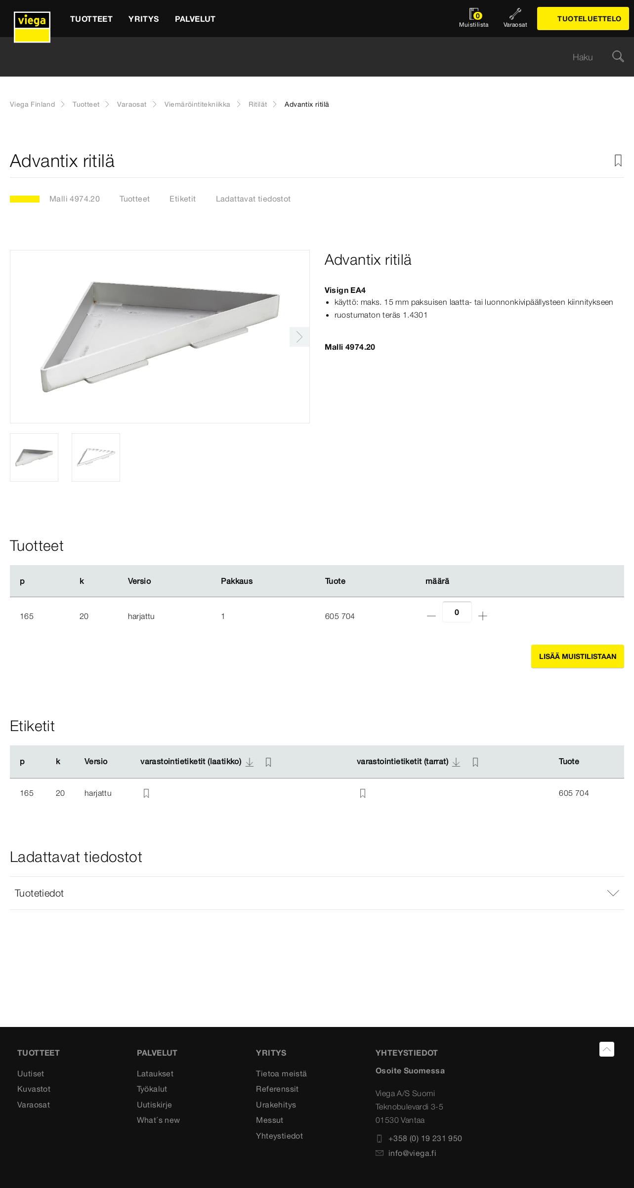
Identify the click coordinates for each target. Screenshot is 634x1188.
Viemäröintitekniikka (198, 104)
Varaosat (131, 104)
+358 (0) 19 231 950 (419, 1138)
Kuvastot (33, 1089)
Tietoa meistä (281, 1073)
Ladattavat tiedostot (253, 199)
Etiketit (182, 199)
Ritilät (258, 104)
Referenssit (277, 1089)
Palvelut (157, 1053)
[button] (317, 893)
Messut (269, 1120)
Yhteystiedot (279, 1136)
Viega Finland (32, 104)
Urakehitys (276, 1104)
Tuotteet (86, 104)
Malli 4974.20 (74, 199)
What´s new (158, 1120)
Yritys (271, 1053)
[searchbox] (308, 57)
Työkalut (152, 1089)
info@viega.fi (406, 1153)
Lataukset (155, 1073)
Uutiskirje (154, 1104)
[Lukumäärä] (457, 611)
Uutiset (30, 1073)
